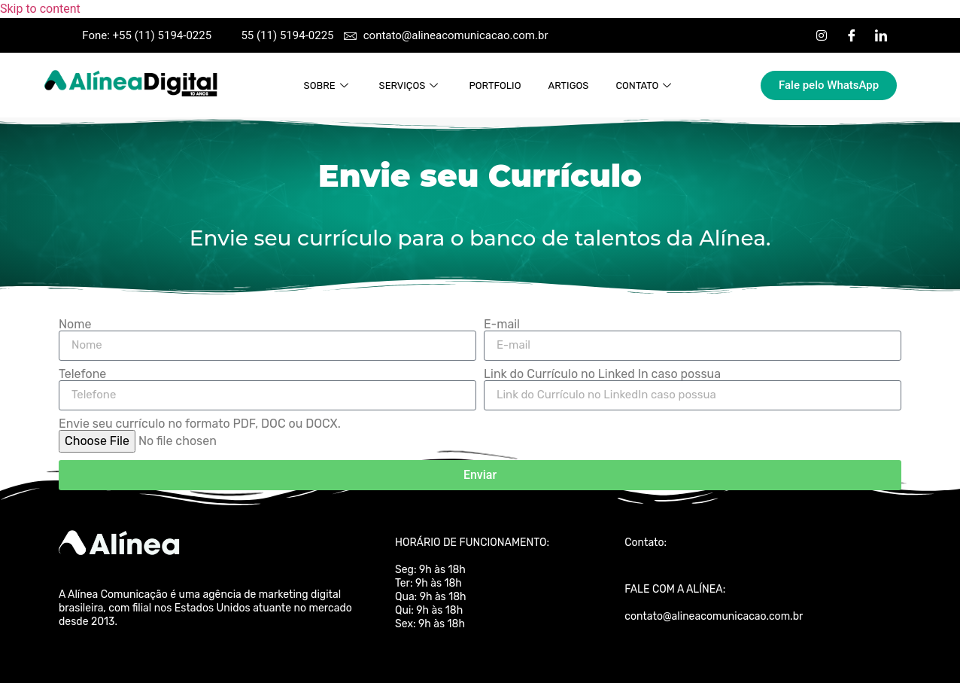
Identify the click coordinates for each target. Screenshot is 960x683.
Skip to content (40, 9)
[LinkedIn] (881, 35)
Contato (645, 85)
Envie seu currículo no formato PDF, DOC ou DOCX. (200, 424)
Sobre (328, 85)
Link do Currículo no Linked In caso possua (602, 374)
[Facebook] (851, 35)
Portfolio (495, 85)
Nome (75, 325)
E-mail (502, 325)
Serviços (410, 85)
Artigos (568, 85)
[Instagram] (821, 35)
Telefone (82, 374)
